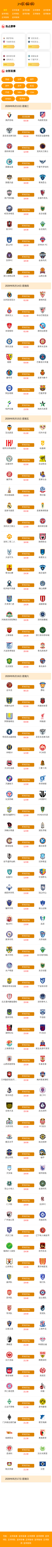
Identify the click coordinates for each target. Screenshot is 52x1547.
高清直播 (26, 116)
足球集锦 (36, 14)
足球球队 (15, 14)
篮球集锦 (46, 14)
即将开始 (26, 132)
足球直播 (15, 10)
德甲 (32, 79)
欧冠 (32, 86)
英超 (7, 79)
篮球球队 (5, 14)
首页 (5, 10)
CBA (32, 92)
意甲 (19, 86)
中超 (7, 92)
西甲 (7, 86)
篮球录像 (26, 14)
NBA (20, 92)
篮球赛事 (46, 10)
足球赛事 (36, 10)
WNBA (8, 99)
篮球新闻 (15, 17)
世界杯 (22, 99)
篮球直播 (26, 10)
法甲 (19, 79)
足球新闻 (5, 17)
